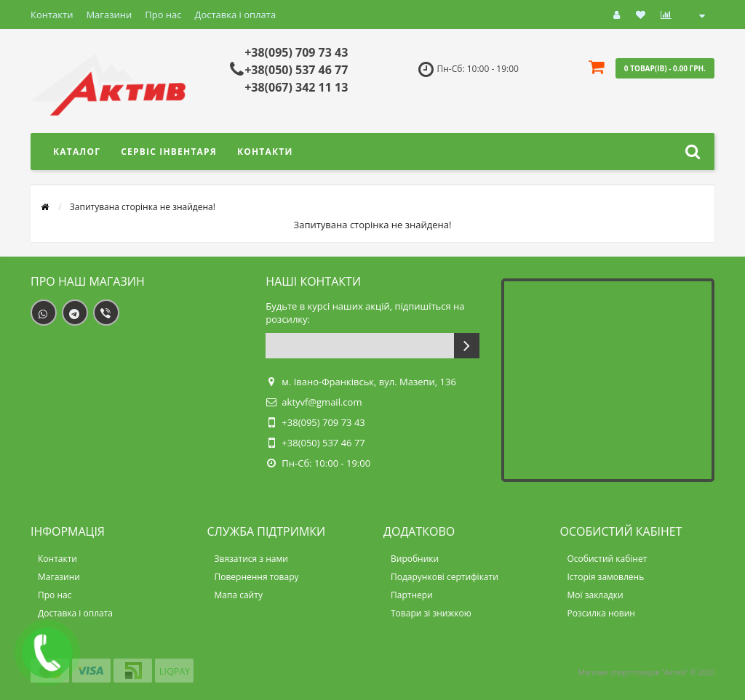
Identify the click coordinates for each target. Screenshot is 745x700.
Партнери (412, 595)
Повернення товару (257, 577)
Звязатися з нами (251, 558)
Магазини (109, 14)
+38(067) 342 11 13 (296, 87)
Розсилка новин (601, 613)
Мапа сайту (239, 595)
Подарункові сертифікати (444, 577)
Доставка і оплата (235, 14)
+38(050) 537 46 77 (296, 70)
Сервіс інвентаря (169, 151)
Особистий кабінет (607, 558)
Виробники (415, 558)
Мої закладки (595, 595)
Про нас (163, 14)
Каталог (76, 151)
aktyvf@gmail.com (322, 402)
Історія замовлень (606, 577)
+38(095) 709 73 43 (296, 52)
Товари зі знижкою (431, 613)
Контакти (52, 14)
